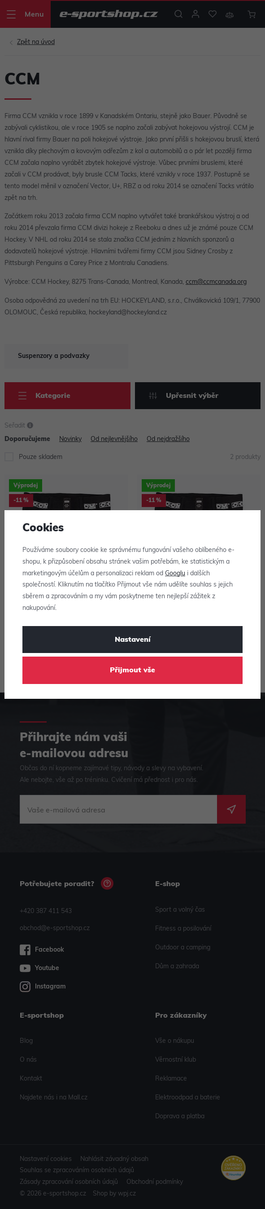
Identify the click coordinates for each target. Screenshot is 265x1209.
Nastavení (133, 640)
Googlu (175, 573)
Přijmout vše (132, 670)
